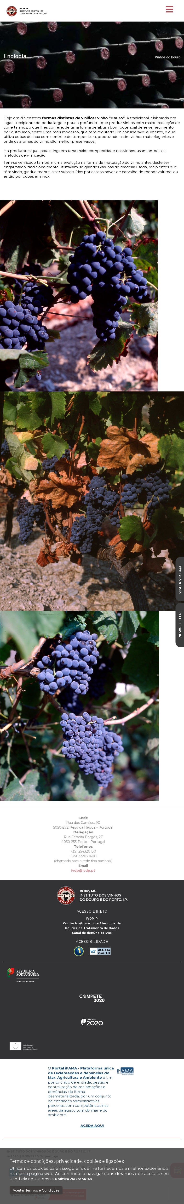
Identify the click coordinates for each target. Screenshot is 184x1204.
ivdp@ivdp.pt (74, 870)
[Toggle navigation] (169, 9)
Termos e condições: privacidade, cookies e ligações (67, 1161)
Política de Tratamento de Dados (92, 928)
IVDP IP (92, 918)
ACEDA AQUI (92, 1126)
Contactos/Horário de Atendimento (92, 923)
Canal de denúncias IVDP (92, 933)
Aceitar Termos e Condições (36, 1190)
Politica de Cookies (73, 1179)
